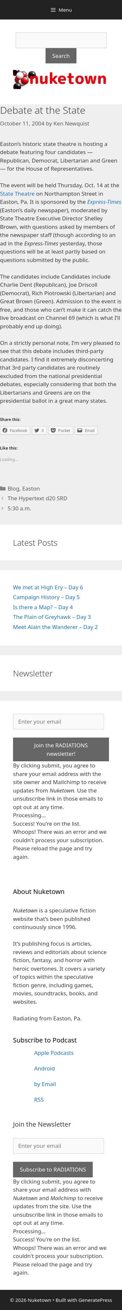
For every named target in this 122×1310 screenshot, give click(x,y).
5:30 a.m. (19, 508)
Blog (13, 488)
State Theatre (17, 193)
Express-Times (104, 201)
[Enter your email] (58, 721)
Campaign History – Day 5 (46, 597)
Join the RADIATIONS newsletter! (61, 749)
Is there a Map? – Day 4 (43, 607)
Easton (31, 488)
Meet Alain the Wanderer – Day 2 (55, 627)
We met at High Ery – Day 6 (48, 587)
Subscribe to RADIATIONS (53, 1169)
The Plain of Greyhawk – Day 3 (52, 617)
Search (61, 55)
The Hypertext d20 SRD (37, 498)
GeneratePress (95, 1300)
